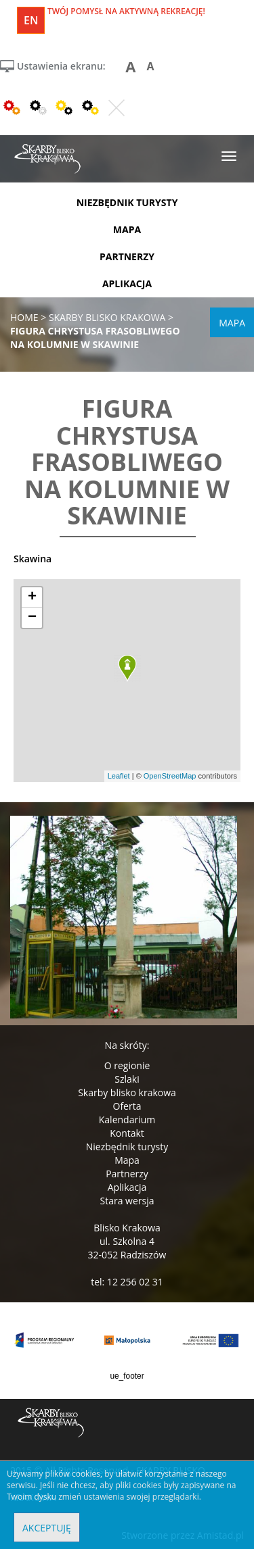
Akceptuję (46, 1527)
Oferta (127, 1106)
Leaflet (119, 776)
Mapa (127, 1160)
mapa (127, 229)
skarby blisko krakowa (107, 317)
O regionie (127, 1065)
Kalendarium (127, 1119)
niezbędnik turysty (127, 202)
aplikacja (127, 283)
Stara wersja (127, 1200)
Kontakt (127, 1133)
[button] (127, 668)
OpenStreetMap (170, 776)
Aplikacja (127, 1187)
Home (24, 317)
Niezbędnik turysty (127, 1146)
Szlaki (126, 1079)
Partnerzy (127, 1173)
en (31, 20)
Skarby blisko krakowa (127, 1092)
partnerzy (127, 256)
